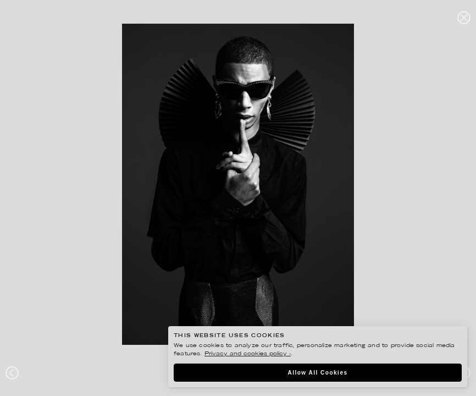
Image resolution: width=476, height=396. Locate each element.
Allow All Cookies (317, 373)
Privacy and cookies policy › (247, 353)
